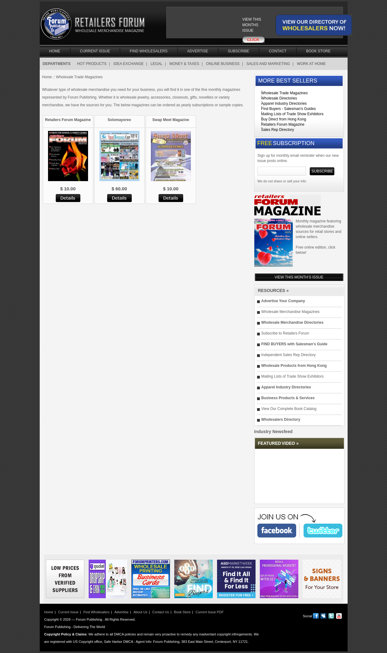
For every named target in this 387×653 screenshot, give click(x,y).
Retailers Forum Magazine (68, 120)
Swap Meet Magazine (170, 120)
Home (54, 51)
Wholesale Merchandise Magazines (290, 312)
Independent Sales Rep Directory (288, 355)
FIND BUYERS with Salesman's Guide (294, 344)
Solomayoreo (119, 120)
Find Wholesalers (148, 51)
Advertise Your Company (283, 301)
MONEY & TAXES (184, 64)
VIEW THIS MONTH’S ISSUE (299, 277)
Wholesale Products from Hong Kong (294, 365)
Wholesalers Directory (280, 419)
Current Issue (95, 51)
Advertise (197, 51)
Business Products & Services (288, 398)
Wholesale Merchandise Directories (292, 322)
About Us (140, 612)
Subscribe (238, 51)
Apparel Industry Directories (284, 103)
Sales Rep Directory (277, 130)
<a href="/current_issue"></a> (208, 25)
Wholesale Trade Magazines (284, 93)
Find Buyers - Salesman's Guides (288, 109)
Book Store (318, 51)
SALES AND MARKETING (268, 64)
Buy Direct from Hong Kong (283, 119)
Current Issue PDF (210, 612)
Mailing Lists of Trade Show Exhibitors (292, 114)
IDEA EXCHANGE (129, 64)
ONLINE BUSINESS (223, 64)
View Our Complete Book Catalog (288, 409)
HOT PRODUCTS (92, 64)
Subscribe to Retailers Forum (285, 333)
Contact (277, 51)
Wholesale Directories (279, 98)
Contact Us (160, 612)
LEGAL (157, 64)
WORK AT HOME (311, 64)
